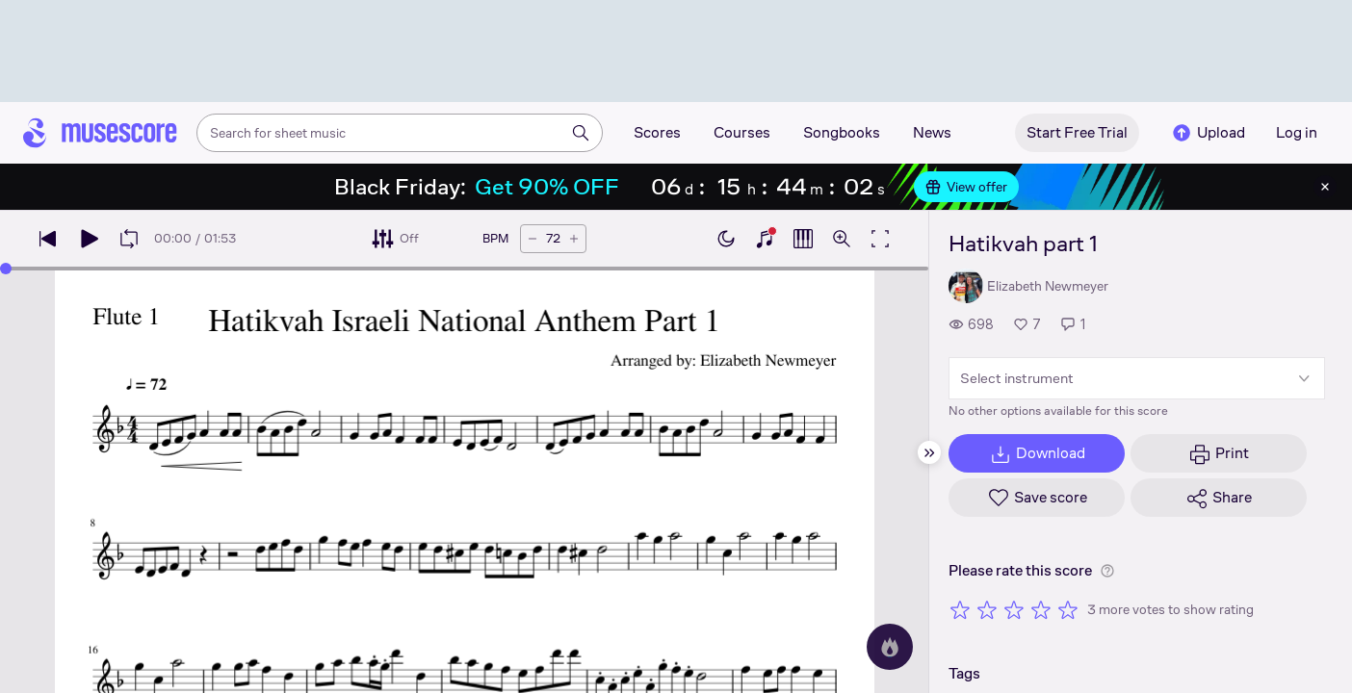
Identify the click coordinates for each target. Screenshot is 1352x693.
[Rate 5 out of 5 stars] (1067, 609)
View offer (966, 186)
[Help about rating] (1107, 570)
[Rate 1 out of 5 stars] (960, 609)
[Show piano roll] (803, 238)
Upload (1207, 132)
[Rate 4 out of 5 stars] (1041, 609)
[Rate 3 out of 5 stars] (1014, 609)
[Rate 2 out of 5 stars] (987, 609)
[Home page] (100, 132)
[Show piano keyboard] (764, 238)
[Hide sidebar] (929, 452)
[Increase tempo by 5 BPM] (574, 238)
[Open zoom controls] (841, 238)
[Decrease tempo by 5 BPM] (532, 238)
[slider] (6, 268)
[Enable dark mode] (726, 238)
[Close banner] (1325, 186)
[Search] (580, 133)
